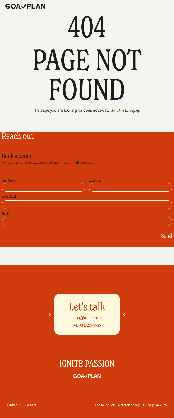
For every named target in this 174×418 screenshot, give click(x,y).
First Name (8, 180)
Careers (30, 405)
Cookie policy (105, 405)
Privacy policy (129, 405)
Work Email (9, 196)
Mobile (6, 213)
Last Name (95, 180)
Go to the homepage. (126, 110)
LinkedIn (14, 405)
